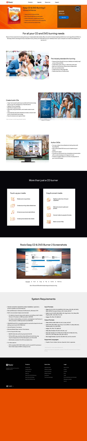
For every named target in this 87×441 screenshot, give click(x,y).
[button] (30, 2)
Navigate (28, 281)
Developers (47, 375)
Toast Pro (27, 373)
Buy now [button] (64, 17)
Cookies (65, 371)
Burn (34, 281)
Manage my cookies (68, 379)
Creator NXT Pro (28, 369)
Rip (46, 281)
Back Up (59, 281)
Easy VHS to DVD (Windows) (31, 375)
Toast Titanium (28, 371)
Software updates (48, 369)
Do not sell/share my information (71, 377)
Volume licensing (48, 371)
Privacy (65, 369)
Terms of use (66, 367)
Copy (40, 281)
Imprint (65, 381)
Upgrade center (48, 367)
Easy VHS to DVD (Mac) (30, 377)
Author (52, 281)
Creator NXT (27, 367)
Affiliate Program (48, 373)
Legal (65, 375)
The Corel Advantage (49, 377)
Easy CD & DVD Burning (30, 379)
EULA (65, 373)
